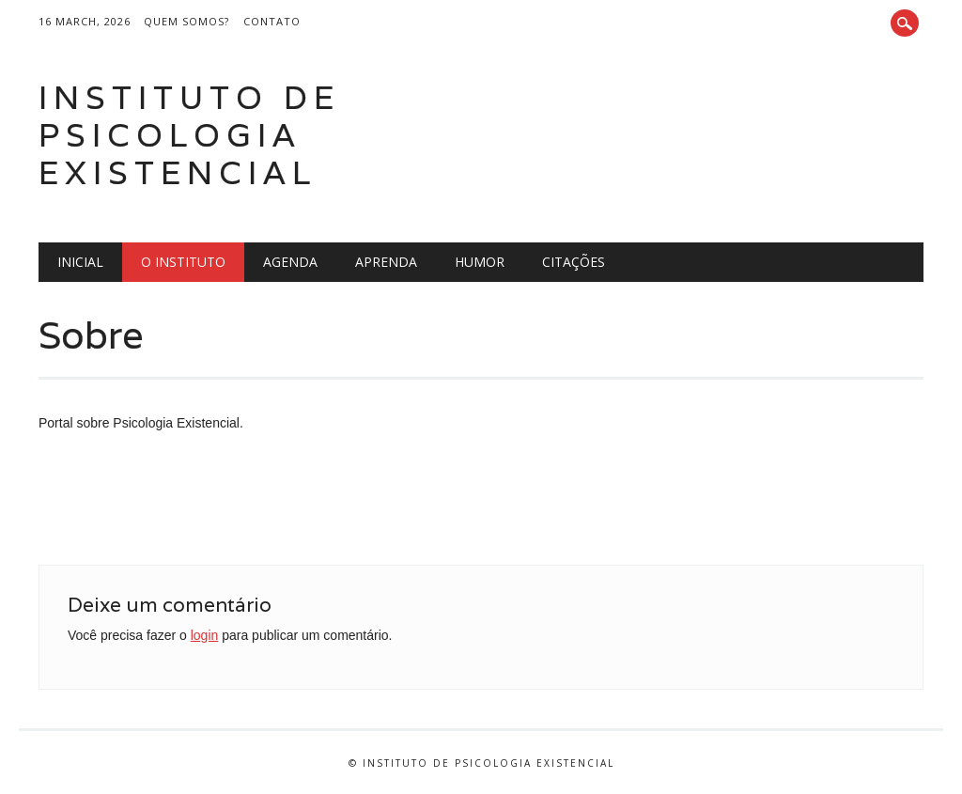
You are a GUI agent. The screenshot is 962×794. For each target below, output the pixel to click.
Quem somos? (186, 21)
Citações (573, 262)
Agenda (290, 262)
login (205, 635)
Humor (479, 262)
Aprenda (386, 262)
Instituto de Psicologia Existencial (189, 135)
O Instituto (183, 262)
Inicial (80, 262)
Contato (272, 21)
